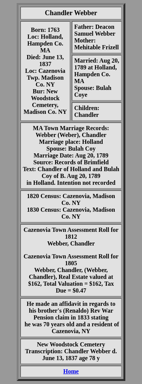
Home (71, 371)
